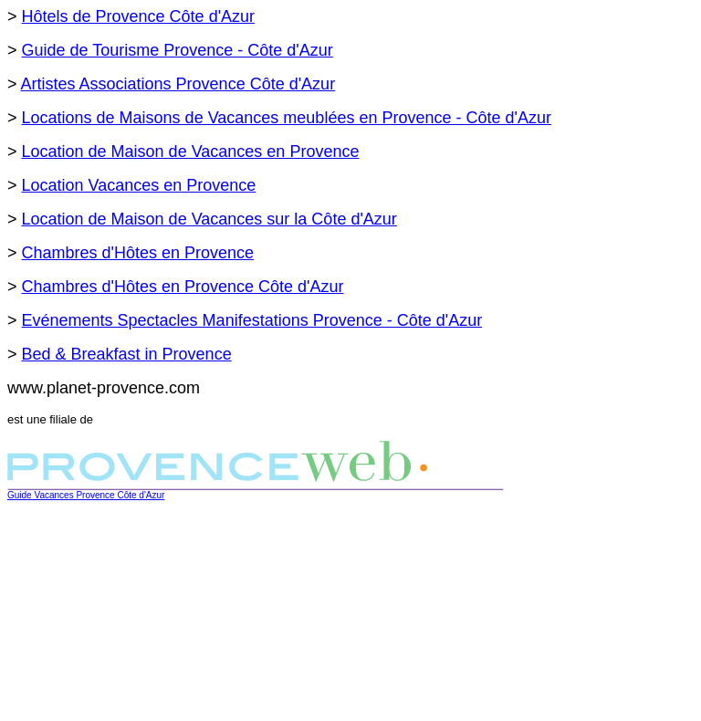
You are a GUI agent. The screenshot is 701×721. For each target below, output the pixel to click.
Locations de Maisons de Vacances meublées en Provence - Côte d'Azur (286, 118)
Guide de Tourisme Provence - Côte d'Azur (177, 50)
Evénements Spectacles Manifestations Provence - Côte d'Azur (252, 320)
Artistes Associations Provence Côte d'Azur (178, 84)
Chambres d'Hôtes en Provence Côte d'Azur (183, 286)
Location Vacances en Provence (139, 185)
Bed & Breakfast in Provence (127, 354)
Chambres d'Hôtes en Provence (138, 253)
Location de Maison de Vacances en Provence (191, 151)
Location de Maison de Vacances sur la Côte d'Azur (209, 219)
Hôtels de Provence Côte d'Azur (139, 16)
